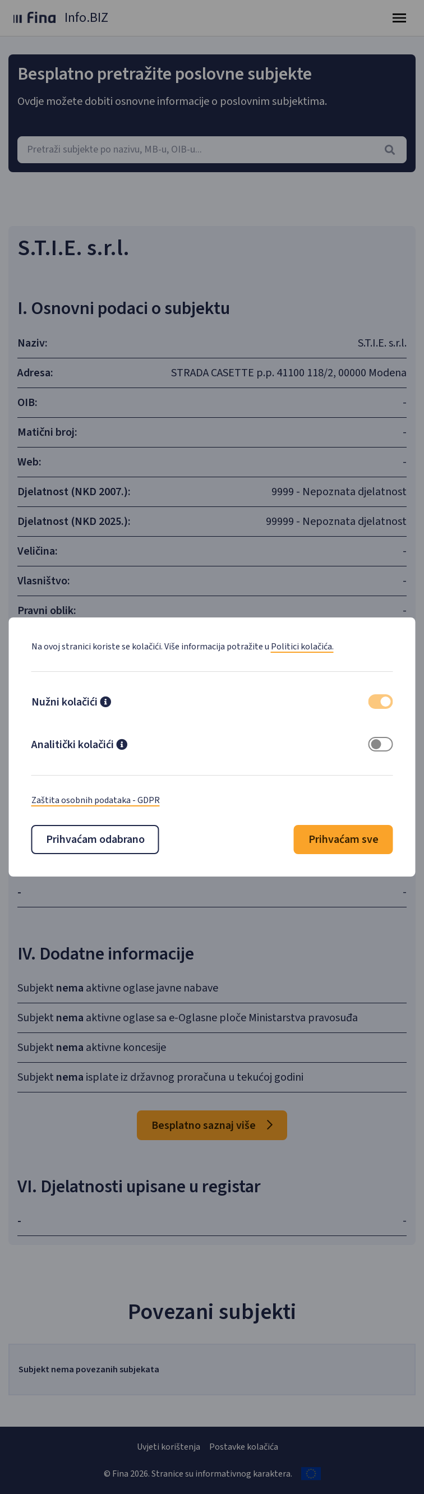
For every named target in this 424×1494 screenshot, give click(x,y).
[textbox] (212, 150)
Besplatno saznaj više (212, 1125)
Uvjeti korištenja (168, 1447)
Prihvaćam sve (343, 839)
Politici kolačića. (302, 646)
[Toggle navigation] (399, 18)
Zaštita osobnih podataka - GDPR (95, 800)
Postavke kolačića (243, 1447)
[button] (105, 703)
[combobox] (212, 149)
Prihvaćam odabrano (95, 839)
